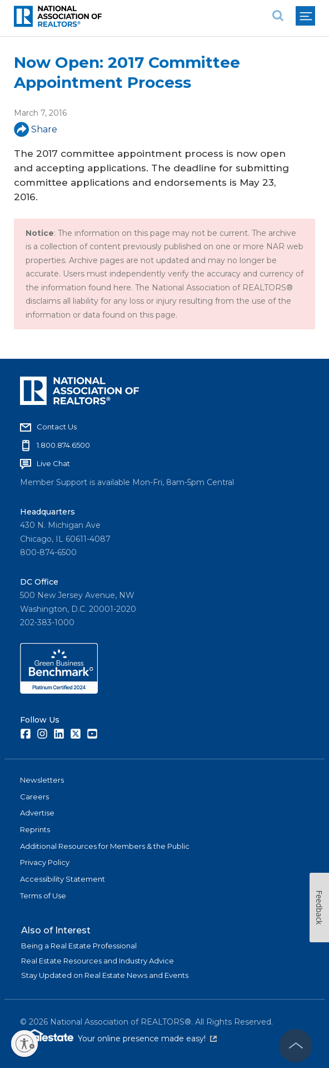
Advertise (37, 812)
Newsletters (42, 779)
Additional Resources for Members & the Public (105, 846)
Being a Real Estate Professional (79, 945)
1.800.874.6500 (63, 445)
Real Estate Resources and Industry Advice (97, 960)
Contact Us (57, 426)
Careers (34, 796)
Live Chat (53, 463)
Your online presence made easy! (147, 1039)
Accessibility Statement (62, 878)
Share (35, 129)
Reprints (35, 829)
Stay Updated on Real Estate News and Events (104, 975)
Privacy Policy (44, 862)
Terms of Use (43, 895)
